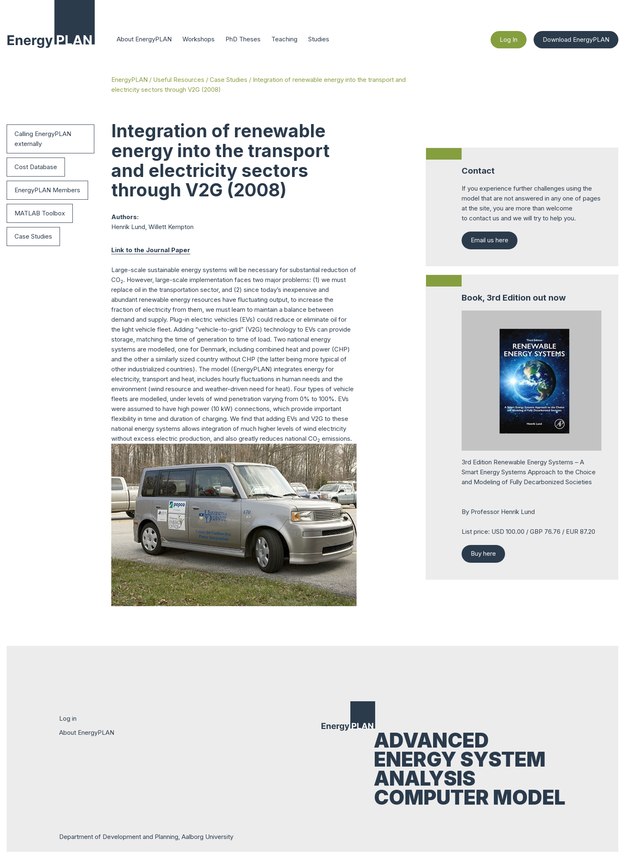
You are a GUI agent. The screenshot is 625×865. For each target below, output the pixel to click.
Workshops (198, 39)
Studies (318, 39)
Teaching (284, 39)
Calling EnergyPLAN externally (42, 139)
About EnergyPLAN (144, 39)
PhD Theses (243, 39)
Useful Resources (178, 80)
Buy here (483, 553)
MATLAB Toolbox (39, 213)
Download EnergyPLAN (576, 39)
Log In (509, 39)
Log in (68, 718)
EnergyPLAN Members (47, 190)
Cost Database (35, 167)
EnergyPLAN (129, 80)
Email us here (489, 240)
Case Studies (228, 80)
